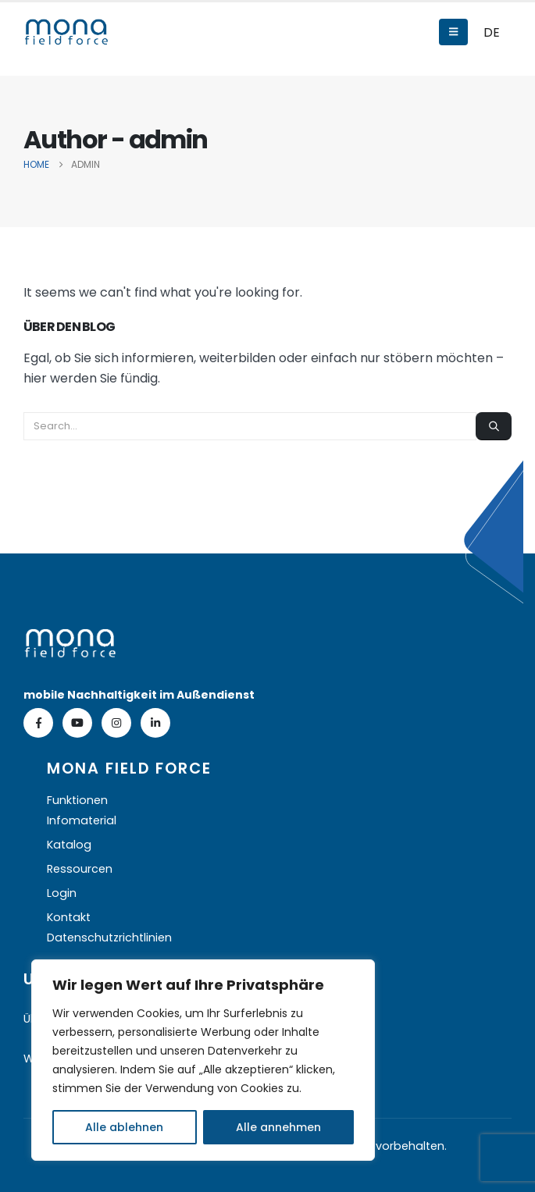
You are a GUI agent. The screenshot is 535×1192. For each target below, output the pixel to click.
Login (62, 893)
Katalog (69, 844)
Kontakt (69, 917)
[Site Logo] (66, 32)
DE (491, 32)
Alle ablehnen (124, 1127)
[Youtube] (77, 723)
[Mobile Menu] (453, 32)
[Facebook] (38, 723)
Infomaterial (81, 820)
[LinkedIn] (155, 723)
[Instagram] (116, 723)
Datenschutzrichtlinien (109, 937)
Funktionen (77, 800)
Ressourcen (79, 869)
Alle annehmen (278, 1127)
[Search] (494, 426)
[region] (203, 1060)
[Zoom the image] (70, 638)
